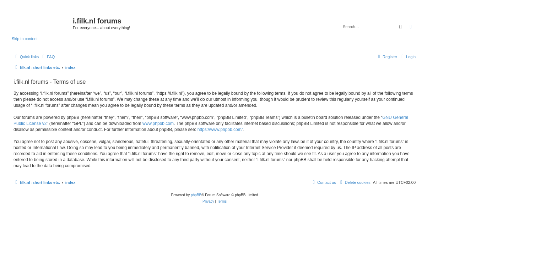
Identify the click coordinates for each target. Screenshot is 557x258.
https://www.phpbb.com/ (220, 129)
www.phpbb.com (158, 123)
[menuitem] (47, 57)
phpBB (196, 195)
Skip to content (25, 39)
